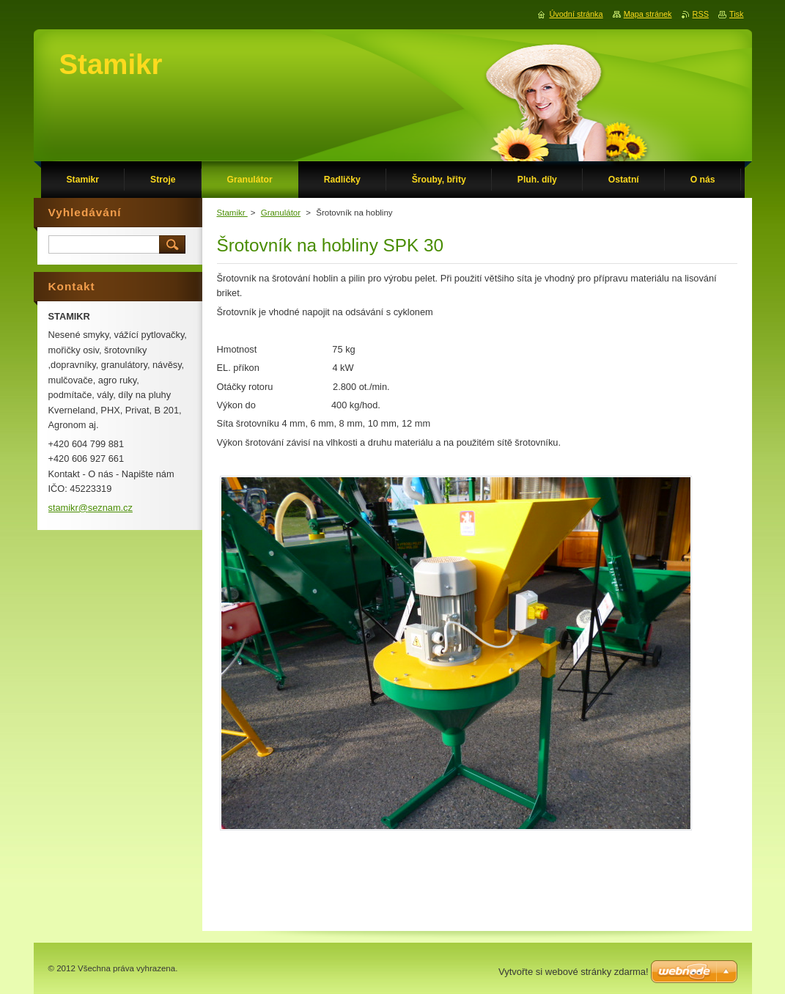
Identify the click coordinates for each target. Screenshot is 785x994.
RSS (701, 14)
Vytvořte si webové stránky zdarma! (573, 971)
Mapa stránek (648, 14)
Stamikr (232, 212)
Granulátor (281, 212)
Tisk (736, 14)
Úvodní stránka (575, 14)
